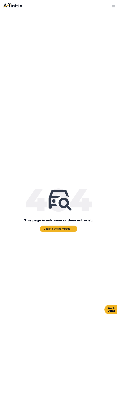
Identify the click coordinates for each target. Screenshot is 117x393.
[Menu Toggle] (113, 6)
